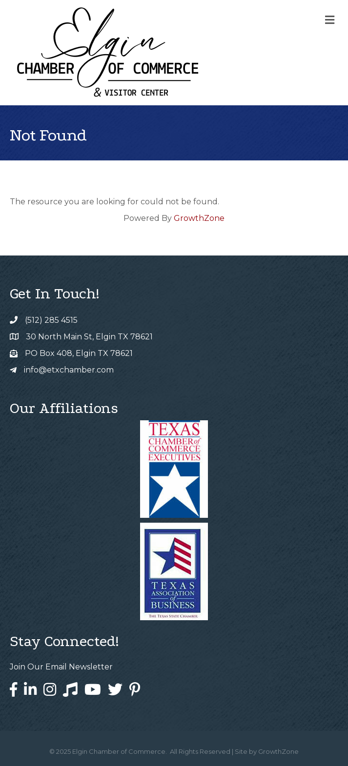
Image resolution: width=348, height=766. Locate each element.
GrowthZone (199, 218)
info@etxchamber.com (69, 369)
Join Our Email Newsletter (61, 666)
